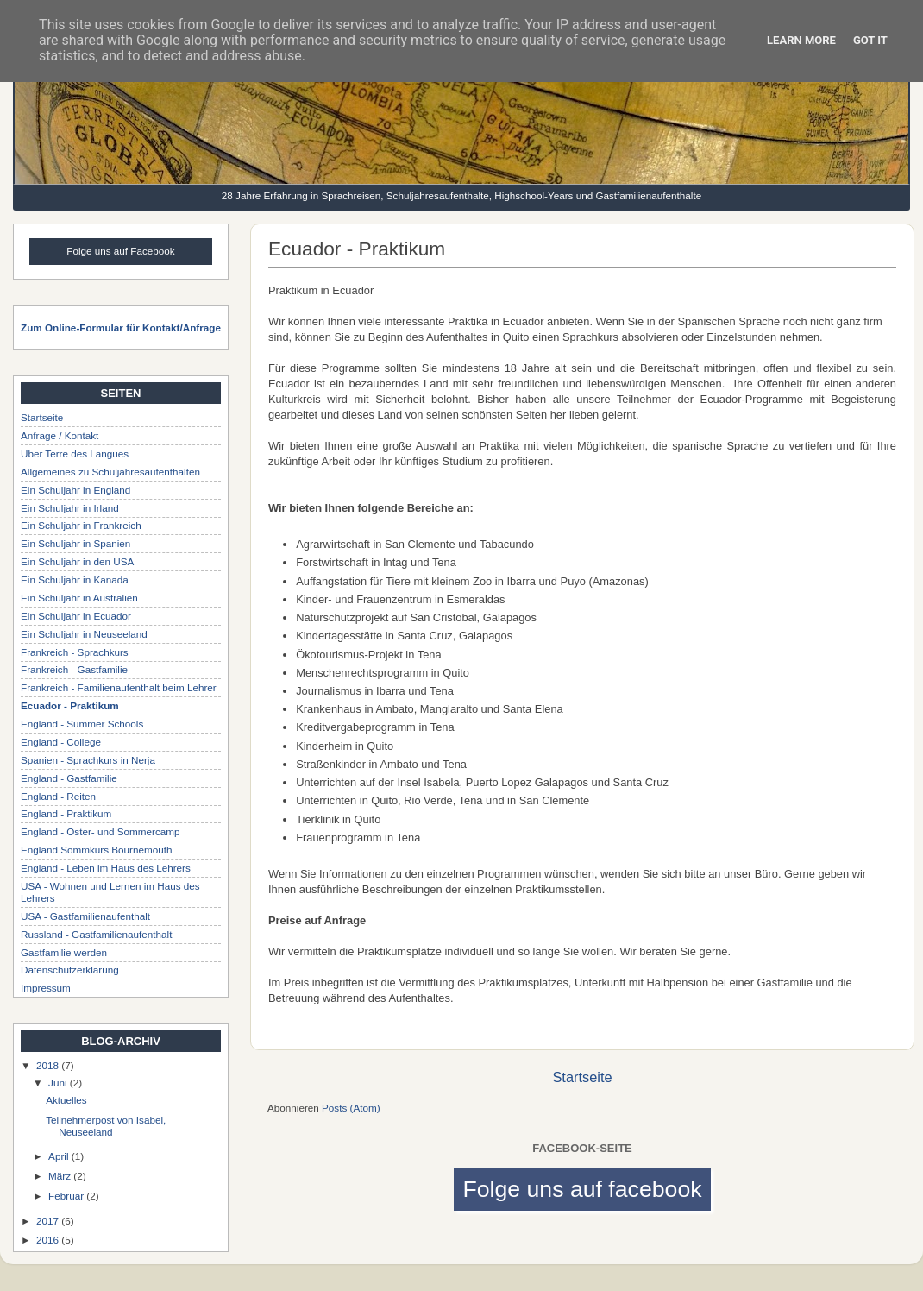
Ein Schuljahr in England (75, 489)
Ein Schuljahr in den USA (77, 561)
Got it (870, 40)
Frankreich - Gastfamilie (74, 669)
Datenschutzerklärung (70, 969)
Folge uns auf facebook (581, 1189)
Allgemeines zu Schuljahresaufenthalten (110, 471)
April (60, 1156)
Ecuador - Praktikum (70, 705)
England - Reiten (58, 796)
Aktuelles (66, 1099)
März (60, 1175)
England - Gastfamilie (69, 778)
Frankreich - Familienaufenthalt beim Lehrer (119, 687)
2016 (48, 1239)
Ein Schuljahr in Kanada (75, 579)
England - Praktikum (66, 813)
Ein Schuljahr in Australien (79, 597)
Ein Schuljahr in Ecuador (76, 615)
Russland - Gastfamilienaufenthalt (96, 934)
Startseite (582, 1077)
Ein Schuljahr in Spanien (75, 543)
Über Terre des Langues (75, 453)
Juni (59, 1082)
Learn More (801, 40)
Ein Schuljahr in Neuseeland (84, 633)
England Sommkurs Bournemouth (96, 849)
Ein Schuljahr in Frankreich (81, 525)
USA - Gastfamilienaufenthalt (85, 916)
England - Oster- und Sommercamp (100, 831)
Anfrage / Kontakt (59, 435)
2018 (48, 1065)
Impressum (46, 987)
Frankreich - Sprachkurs (75, 652)
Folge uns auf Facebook (120, 250)
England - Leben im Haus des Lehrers (106, 867)
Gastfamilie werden (64, 952)
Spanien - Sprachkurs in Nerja (88, 759)
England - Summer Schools (82, 723)
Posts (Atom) (351, 1107)
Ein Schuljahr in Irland (70, 507)
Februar (67, 1195)
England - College (61, 741)
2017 (48, 1220)
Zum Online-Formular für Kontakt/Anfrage (121, 327)
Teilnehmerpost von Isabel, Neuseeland (106, 1125)
